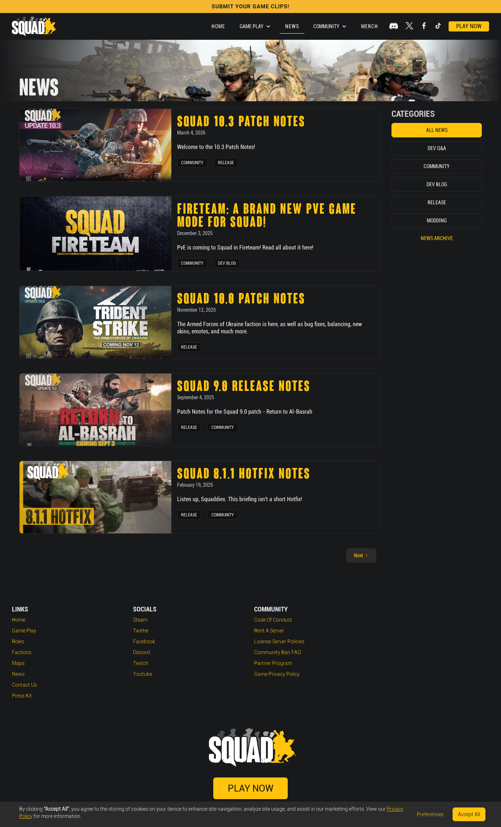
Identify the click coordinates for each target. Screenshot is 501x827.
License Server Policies (279, 641)
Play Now (468, 26)
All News (437, 130)
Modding (437, 220)
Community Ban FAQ (277, 652)
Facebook (144, 641)
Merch (369, 26)
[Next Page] (361, 555)
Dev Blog (227, 263)
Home (218, 26)
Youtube (142, 674)
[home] (34, 26)
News (292, 26)
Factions (21, 652)
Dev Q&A (437, 148)
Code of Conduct (273, 620)
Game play (24, 631)
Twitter (141, 631)
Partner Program (273, 663)
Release (226, 162)
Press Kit (22, 696)
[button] (255, 26)
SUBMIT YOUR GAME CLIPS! (250, 6)
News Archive (437, 238)
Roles (18, 641)
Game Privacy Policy (277, 674)
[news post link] (95, 145)
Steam (140, 620)
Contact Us (24, 685)
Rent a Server (269, 631)
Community (192, 162)
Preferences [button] (430, 814)
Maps (18, 663)
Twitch (140, 663)
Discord (141, 652)
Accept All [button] (469, 814)
